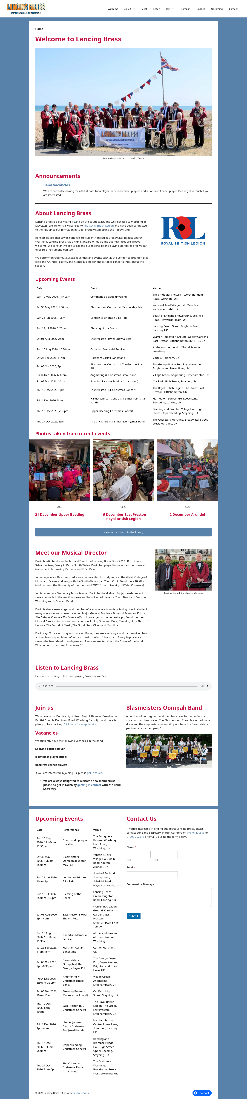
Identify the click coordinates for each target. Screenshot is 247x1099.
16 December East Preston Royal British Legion (123, 516)
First (129, 860)
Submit (133, 916)
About (131, 9)
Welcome (113, 8)
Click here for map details (80, 724)
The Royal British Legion (98, 225)
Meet (144, 8)
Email (131, 867)
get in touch (94, 773)
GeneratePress (80, 1092)
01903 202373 (135, 836)
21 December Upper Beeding (59, 514)
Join (171, 9)
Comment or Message (140, 884)
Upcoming (217, 8)
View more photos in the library (123, 532)
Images (201, 8)
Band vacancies (56, 185)
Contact (233, 8)
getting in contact (89, 785)
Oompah (185, 8)
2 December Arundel (187, 514)
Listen (156, 8)
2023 (60, 506)
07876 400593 (195, 832)
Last (156, 860)
